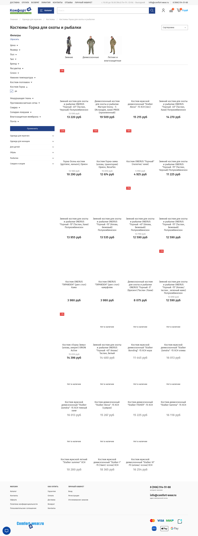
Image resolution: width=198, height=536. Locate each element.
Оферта (13, 500)
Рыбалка (14, 158)
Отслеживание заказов (78, 500)
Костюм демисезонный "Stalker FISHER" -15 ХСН (140, 403)
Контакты (14, 496)
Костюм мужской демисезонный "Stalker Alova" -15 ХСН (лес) (140, 104)
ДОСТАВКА (14, 2)
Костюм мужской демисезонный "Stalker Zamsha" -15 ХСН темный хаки (74, 406)
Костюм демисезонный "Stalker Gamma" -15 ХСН (173, 403)
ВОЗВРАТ (35, 2)
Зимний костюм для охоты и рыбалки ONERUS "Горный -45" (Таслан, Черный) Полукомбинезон (74, 105)
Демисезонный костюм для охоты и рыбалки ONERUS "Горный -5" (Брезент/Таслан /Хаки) (140, 286)
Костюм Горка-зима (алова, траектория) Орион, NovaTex (107, 164)
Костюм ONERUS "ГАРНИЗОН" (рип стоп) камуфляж (107, 284)
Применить (32, 128)
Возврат (51, 504)
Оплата (51, 496)
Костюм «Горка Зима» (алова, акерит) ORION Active (74, 347)
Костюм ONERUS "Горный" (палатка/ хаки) (140, 163)
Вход (70, 491)
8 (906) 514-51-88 (180, 2)
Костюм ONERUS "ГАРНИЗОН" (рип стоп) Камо (74, 284)
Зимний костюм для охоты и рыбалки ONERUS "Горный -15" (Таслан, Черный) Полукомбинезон (173, 165)
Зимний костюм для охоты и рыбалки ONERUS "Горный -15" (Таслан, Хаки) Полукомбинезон (74, 223)
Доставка (51, 500)
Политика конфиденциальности (24, 504)
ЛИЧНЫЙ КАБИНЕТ (83, 2)
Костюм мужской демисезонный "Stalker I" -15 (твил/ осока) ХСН (107, 462)
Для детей (15, 147)
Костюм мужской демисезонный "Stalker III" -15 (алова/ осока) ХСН (140, 462)
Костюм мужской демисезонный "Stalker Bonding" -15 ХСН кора (140, 347)
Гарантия (52, 491)
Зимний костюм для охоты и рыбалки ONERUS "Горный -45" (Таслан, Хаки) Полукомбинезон (173, 105)
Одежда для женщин (20, 141)
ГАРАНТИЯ (46, 2)
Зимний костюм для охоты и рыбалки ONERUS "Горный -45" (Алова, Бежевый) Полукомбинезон (140, 224)
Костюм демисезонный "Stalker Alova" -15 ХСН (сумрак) (107, 405)
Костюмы (50, 19)
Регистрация (73, 496)
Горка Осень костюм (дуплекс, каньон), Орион (74, 163)
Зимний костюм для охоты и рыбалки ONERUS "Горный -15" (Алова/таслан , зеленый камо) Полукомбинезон (173, 287)
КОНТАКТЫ (58, 2)
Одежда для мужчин (32, 19)
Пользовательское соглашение (23, 508)
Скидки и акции (17, 163)
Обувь (13, 152)
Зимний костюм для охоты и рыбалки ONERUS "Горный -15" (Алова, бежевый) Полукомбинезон (107, 224)
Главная (14, 19)
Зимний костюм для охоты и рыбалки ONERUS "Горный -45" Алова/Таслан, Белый (107, 349)
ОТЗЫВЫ (69, 2)
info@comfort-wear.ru (159, 2)
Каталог (46, 10)
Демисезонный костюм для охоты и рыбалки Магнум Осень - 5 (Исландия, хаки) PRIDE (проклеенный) (107, 107)
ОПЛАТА (25, 2)
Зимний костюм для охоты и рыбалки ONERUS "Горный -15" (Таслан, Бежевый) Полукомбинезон (173, 224)
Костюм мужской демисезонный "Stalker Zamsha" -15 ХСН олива (173, 347)
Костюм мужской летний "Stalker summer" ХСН (74, 461)
